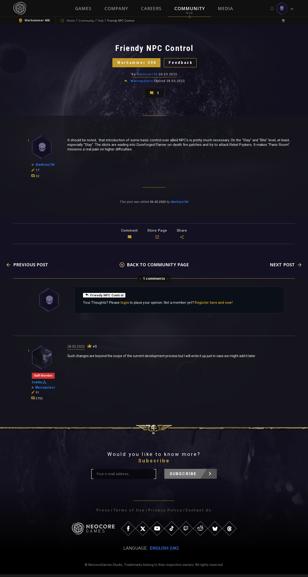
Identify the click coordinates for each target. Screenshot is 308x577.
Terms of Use (129, 513)
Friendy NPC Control (104, 298)
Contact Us (199, 513)
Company (116, 8)
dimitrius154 (147, 75)
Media (225, 8)
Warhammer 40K (136, 63)
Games (83, 8)
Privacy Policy (165, 513)
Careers (151, 8)
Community (189, 8)
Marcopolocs (142, 82)
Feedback (181, 63)
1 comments (154, 281)
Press (103, 513)
